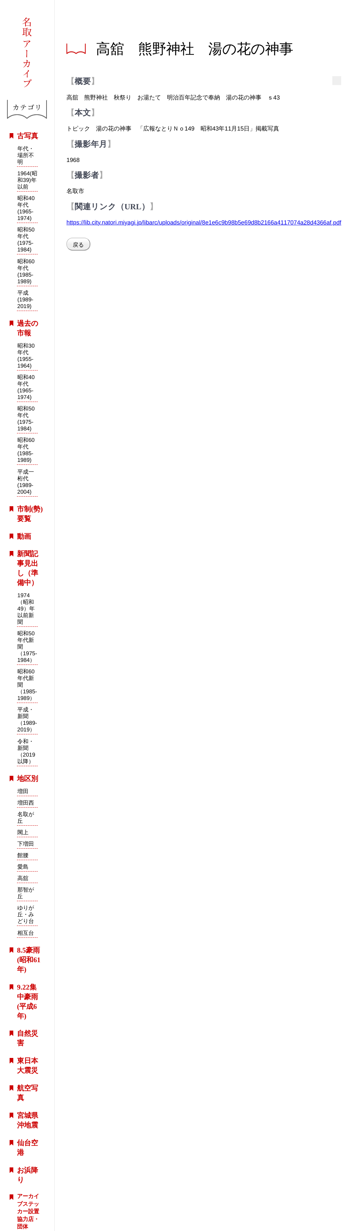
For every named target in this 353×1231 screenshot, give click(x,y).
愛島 (22, 866)
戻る (78, 244)
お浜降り (27, 1174)
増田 (22, 791)
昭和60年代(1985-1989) (25, 271)
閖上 (22, 832)
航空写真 (27, 1093)
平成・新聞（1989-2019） (27, 720)
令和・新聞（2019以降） (26, 751)
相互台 (25, 933)
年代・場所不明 (25, 155)
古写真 (27, 136)
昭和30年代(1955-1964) (26, 355)
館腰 (22, 855)
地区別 (27, 778)
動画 (24, 536)
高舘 (22, 878)
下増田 (25, 844)
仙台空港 (27, 1147)
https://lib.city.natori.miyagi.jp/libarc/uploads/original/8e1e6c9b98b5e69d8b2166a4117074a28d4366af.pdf (203, 222)
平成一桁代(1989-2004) (25, 481)
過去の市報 (27, 328)
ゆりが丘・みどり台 (25, 914)
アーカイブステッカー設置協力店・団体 (28, 1211)
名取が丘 (25, 817)
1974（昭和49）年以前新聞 (26, 608)
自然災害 (27, 1038)
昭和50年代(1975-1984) (26, 239)
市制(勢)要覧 (30, 514)
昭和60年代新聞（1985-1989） (27, 685)
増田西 (25, 802)
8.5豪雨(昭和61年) (29, 959)
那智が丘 (25, 893)
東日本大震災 (27, 1065)
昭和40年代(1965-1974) (26, 208)
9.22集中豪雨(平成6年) (27, 1001)
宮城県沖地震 (27, 1120)
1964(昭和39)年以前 (27, 180)
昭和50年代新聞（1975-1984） (27, 646)
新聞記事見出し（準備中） (27, 568)
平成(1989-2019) (25, 299)
